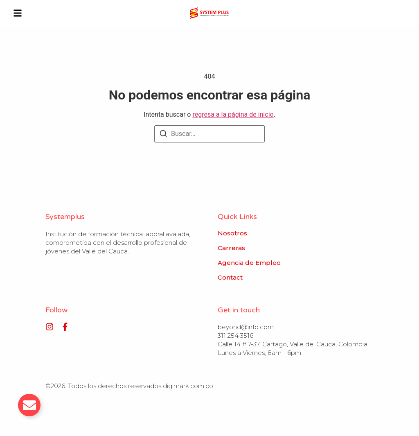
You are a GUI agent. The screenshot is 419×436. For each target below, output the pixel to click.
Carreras (231, 248)
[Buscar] (163, 135)
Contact (230, 277)
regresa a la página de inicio (232, 114)
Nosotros (232, 233)
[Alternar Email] (29, 405)
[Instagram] (49, 327)
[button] (17, 13)
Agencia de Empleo (249, 263)
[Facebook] (65, 327)
